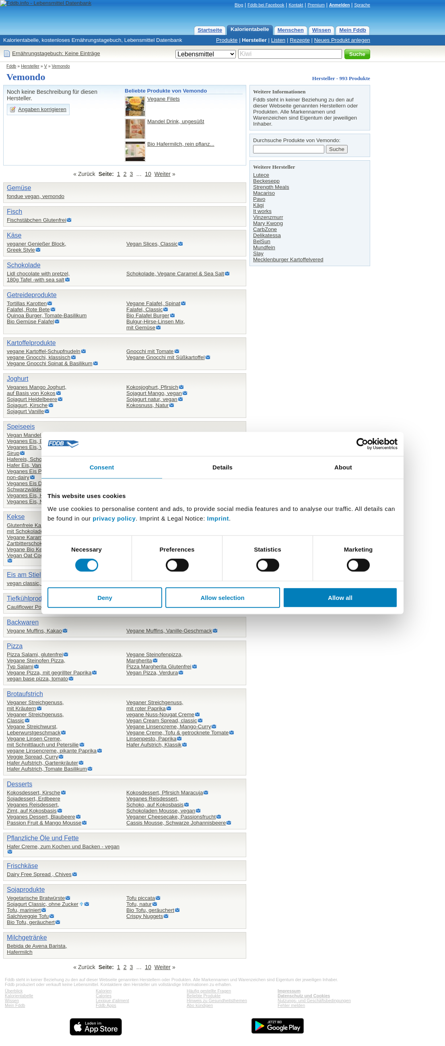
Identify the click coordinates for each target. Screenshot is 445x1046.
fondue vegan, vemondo (35, 196)
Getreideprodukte (32, 294)
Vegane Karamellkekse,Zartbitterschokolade (35, 540)
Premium (316, 4)
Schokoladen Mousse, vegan (160, 811)
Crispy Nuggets (144, 916)
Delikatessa (267, 235)
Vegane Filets (163, 99)
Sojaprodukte (26, 889)
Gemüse (19, 187)
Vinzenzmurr (268, 217)
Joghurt (17, 378)
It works (262, 211)
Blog (239, 4)
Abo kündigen (200, 1005)
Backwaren (23, 622)
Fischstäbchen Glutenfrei (36, 220)
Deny (104, 597)
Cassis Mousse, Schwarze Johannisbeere (176, 823)
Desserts (19, 784)
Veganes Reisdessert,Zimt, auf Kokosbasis (33, 808)
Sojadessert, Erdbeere (33, 799)
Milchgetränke (27, 937)
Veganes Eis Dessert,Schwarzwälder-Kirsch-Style (40, 486)
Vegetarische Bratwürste (36, 898)
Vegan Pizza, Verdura (152, 673)
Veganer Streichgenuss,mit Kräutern (35, 705)
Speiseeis (21, 426)
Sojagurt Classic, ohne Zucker (42, 904)
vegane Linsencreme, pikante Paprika (52, 751)
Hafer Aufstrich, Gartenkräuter (42, 763)
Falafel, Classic (144, 309)
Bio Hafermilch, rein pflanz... (180, 144)
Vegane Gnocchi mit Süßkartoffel (165, 357)
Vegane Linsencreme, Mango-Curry (168, 727)
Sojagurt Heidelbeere (32, 399)
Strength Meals (271, 187)
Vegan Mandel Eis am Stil (37, 435)
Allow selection (222, 597)
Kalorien (103, 990)
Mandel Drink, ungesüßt (175, 121)
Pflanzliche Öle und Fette (43, 838)
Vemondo (61, 66)
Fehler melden (291, 1005)
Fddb (11, 66)
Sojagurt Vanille (25, 411)
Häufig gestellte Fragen (209, 990)
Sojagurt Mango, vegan (154, 393)
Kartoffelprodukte (31, 342)
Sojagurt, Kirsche (27, 405)
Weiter (163, 174)
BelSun (261, 241)
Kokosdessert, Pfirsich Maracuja (164, 793)
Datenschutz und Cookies (304, 995)
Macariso (264, 193)
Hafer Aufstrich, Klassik (153, 745)
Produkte (226, 40)
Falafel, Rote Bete (28, 309)
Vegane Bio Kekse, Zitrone (38, 549)
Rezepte (300, 40)
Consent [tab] (102, 467)
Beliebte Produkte (203, 995)
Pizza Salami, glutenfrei (35, 654)
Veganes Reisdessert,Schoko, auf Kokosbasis (154, 802)
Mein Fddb (352, 30)
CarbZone (265, 229)
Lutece (261, 175)
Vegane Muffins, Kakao (34, 631)
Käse (14, 235)
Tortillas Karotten (27, 303)
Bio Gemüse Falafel (30, 321)
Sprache (362, 4)
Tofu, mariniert (24, 910)
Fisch (14, 211)
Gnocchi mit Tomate (150, 351)
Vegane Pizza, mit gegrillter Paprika (49, 673)
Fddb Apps (106, 1005)
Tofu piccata (140, 898)
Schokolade (24, 265)
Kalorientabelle (250, 29)
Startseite (210, 30)
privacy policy (114, 518)
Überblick (14, 990)
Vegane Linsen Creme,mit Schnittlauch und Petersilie (43, 742)
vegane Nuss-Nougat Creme (160, 714)
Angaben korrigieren (42, 109)
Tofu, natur (139, 904)
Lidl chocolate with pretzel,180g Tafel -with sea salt (38, 277)
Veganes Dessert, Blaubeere (41, 817)
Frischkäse (22, 865)
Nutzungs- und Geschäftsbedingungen (314, 1000)
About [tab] (343, 467)
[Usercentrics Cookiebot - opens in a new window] (362, 444)
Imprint (218, 518)
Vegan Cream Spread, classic (161, 720)
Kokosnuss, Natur (147, 405)
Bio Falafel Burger (147, 315)
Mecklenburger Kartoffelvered (288, 259)
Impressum (289, 990)
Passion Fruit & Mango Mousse (44, 823)
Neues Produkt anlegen (342, 40)
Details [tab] (222, 467)
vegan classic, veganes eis (39, 583)
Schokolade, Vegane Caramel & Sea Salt (175, 274)
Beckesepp (266, 181)
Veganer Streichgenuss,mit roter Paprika (154, 705)
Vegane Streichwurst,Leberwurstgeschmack (33, 730)
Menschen (291, 30)
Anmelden (339, 4)
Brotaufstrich (25, 693)
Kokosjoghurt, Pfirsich (152, 387)
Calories (103, 995)
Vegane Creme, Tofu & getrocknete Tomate (177, 733)
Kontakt (295, 4)
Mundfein (264, 247)
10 (148, 174)
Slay (258, 253)
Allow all (340, 597)
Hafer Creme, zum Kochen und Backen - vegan (63, 846)
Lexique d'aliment (112, 1000)
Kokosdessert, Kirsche (33, 793)
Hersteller (254, 40)
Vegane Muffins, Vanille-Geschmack (169, 631)
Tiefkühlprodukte (30, 598)
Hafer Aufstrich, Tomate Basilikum (47, 769)
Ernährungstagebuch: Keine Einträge (56, 53)
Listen (278, 40)
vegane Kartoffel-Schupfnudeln (43, 351)
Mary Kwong (268, 223)
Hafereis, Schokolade (32, 459)
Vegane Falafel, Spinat (153, 303)
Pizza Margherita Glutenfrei (159, 667)
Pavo (259, 199)
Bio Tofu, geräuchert (31, 922)
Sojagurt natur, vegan (151, 399)
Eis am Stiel (24, 574)
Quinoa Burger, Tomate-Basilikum (47, 315)
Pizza (15, 646)
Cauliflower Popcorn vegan (39, 607)
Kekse (16, 516)
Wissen (321, 30)
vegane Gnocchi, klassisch (38, 357)
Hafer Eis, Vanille (27, 465)
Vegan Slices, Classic (151, 244)
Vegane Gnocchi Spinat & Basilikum (50, 363)
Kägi (258, 205)
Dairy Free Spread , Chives (39, 874)
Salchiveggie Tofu (28, 916)
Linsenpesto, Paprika (151, 739)
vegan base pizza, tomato (37, 679)
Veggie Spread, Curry (32, 757)
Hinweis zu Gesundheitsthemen (217, 1000)
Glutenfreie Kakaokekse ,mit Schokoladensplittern (37, 528)
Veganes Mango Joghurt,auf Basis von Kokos (36, 390)
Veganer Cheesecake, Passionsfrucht (171, 817)
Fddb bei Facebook (265, 4)
